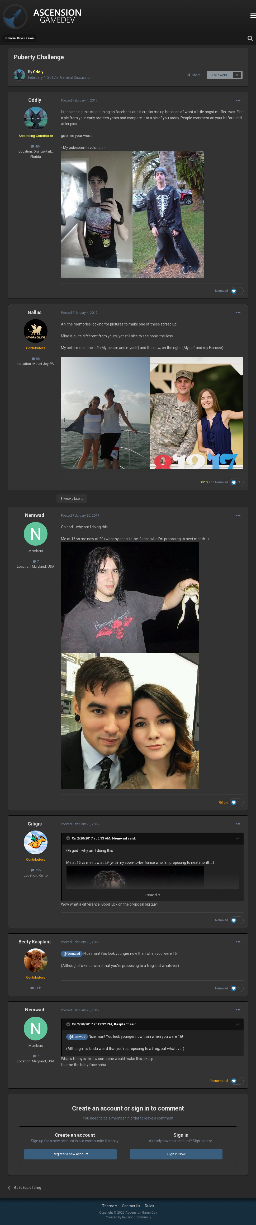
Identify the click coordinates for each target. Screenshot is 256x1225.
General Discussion (76, 77)
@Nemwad (72, 954)
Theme (109, 1206)
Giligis (35, 824)
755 (36, 870)
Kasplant (121, 1024)
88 (36, 359)
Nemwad (221, 291)
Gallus (34, 312)
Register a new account (70, 1154)
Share (194, 75)
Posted (79, 100)
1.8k (35, 988)
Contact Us (131, 1206)
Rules (149, 1206)
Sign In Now (176, 1154)
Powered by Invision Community (128, 1217)
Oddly (34, 100)
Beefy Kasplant (34, 941)
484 (36, 146)
